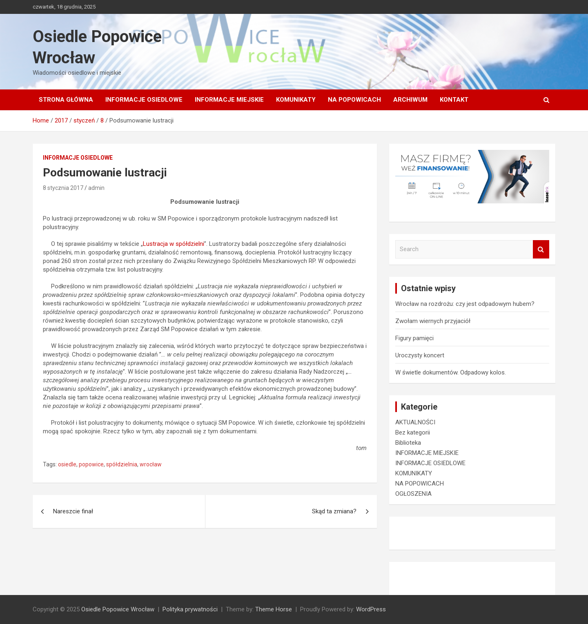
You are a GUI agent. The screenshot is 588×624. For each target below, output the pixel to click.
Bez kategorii (412, 432)
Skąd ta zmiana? (334, 511)
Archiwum (410, 99)
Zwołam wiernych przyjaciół (432, 321)
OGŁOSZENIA (413, 493)
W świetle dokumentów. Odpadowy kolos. (450, 372)
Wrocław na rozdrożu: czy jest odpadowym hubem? (465, 304)
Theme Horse (273, 609)
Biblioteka (408, 442)
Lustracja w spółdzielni (173, 243)
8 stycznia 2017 (63, 188)
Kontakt (454, 99)
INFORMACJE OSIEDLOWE (144, 99)
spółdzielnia (121, 464)
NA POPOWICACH (354, 99)
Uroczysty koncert (419, 355)
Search (541, 249)
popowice (91, 464)
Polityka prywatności (190, 609)
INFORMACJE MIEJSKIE (229, 99)
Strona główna (66, 99)
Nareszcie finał (73, 511)
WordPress (371, 609)
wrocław (151, 464)
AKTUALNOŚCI (415, 422)
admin (96, 188)
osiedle (67, 464)
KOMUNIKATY (296, 99)
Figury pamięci (414, 338)
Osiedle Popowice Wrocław (117, 609)
